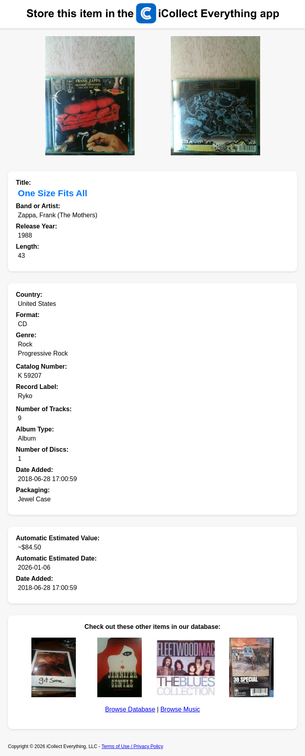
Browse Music (180, 709)
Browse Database (130, 709)
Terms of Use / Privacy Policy (132, 746)
